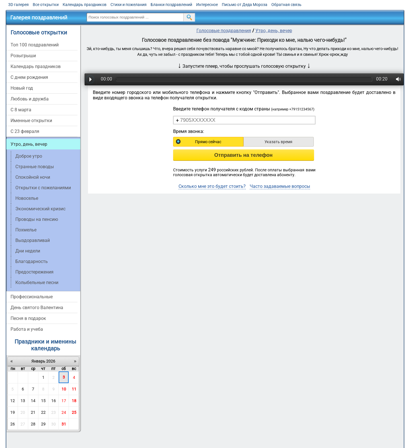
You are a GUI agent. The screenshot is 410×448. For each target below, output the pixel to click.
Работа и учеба (27, 329)
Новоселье (26, 198)
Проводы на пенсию (36, 219)
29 (43, 424)
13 (22, 400)
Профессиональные (32, 296)
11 (74, 389)
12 (12, 400)
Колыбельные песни (36, 282)
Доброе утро (28, 156)
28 (33, 424)
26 (12, 424)
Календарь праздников (84, 4)
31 (64, 424)
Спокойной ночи (32, 177)
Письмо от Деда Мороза (244, 4)
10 (64, 389)
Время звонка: (188, 131)
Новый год (22, 88)
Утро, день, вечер (29, 144)
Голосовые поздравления (223, 30)
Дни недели (27, 251)
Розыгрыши (23, 55)
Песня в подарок (28, 318)
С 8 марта (21, 109)
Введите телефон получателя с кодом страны (243, 109)
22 (43, 412)
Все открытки (46, 4)
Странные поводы (34, 166)
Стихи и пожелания (128, 4)
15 (43, 400)
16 (53, 400)
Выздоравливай (32, 240)
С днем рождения (29, 77)
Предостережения (34, 272)
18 (74, 400)
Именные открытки (31, 120)
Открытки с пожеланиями (43, 187)
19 (12, 412)
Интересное (207, 4)
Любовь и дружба (30, 99)
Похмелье (25, 230)
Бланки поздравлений (171, 4)
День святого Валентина (37, 307)
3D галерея (18, 4)
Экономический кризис (40, 208)
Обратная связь (286, 4)
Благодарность (31, 261)
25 (74, 412)
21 (33, 412)
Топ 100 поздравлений (35, 45)
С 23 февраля (25, 131)
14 (33, 400)
